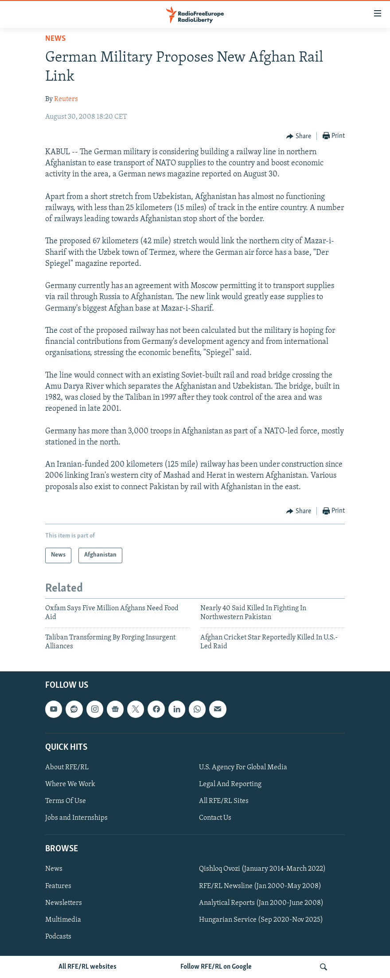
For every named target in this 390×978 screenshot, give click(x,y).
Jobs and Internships (76, 818)
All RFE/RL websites (87, 966)
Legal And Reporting (230, 784)
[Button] (298, 136)
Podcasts (58, 936)
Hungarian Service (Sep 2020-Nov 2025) (261, 919)
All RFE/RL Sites (224, 801)
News (55, 39)
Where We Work (70, 784)
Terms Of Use (65, 801)
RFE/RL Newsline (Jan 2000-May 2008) (260, 886)
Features (58, 886)
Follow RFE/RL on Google (216, 966)
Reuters (66, 99)
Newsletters (63, 903)
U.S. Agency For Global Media (243, 767)
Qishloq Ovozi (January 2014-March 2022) (262, 869)
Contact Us (215, 818)
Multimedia (63, 919)
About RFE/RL (67, 767)
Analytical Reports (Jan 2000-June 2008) (261, 903)
